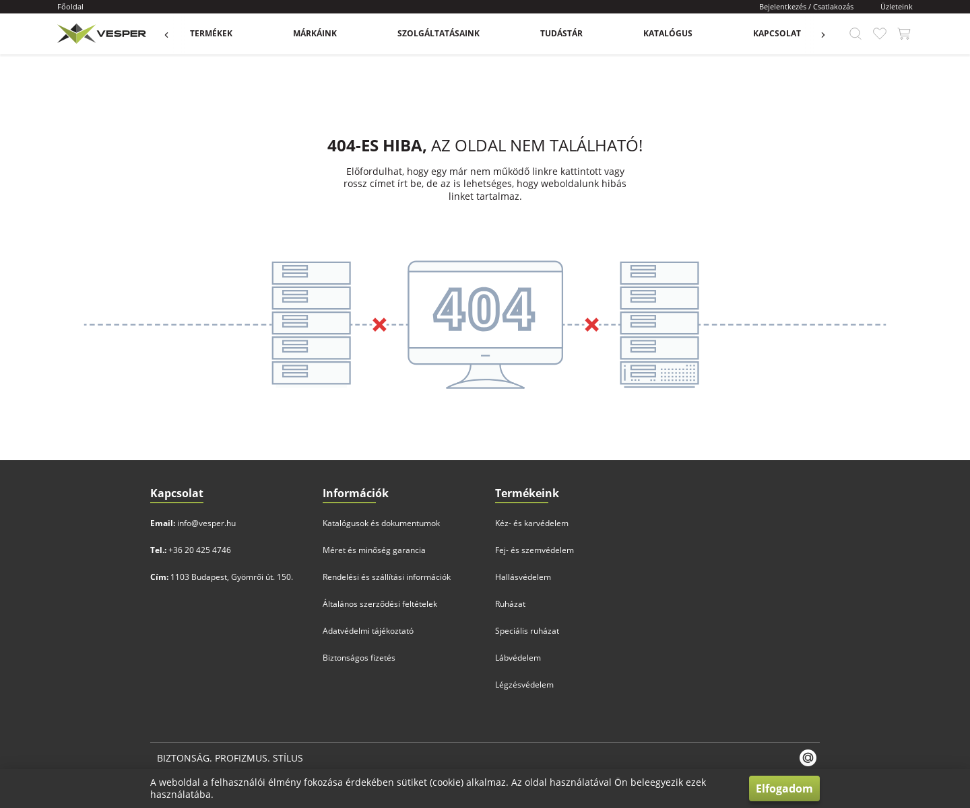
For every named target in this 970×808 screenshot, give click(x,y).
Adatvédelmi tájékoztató (368, 630)
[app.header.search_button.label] (855, 33)
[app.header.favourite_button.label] (880, 33)
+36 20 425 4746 (199, 550)
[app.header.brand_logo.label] (100, 33)
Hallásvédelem (523, 577)
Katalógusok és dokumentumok (381, 523)
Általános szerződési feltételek (380, 604)
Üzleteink (896, 6)
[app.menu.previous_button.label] (173, 33)
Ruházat (510, 604)
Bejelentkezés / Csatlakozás (806, 6)
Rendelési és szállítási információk (387, 577)
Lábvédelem (518, 657)
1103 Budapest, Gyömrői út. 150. (231, 577)
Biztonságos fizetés (359, 657)
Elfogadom (784, 788)
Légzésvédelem (524, 684)
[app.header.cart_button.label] (904, 33)
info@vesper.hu (206, 523)
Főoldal (70, 6)
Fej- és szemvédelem (534, 550)
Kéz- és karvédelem (532, 523)
